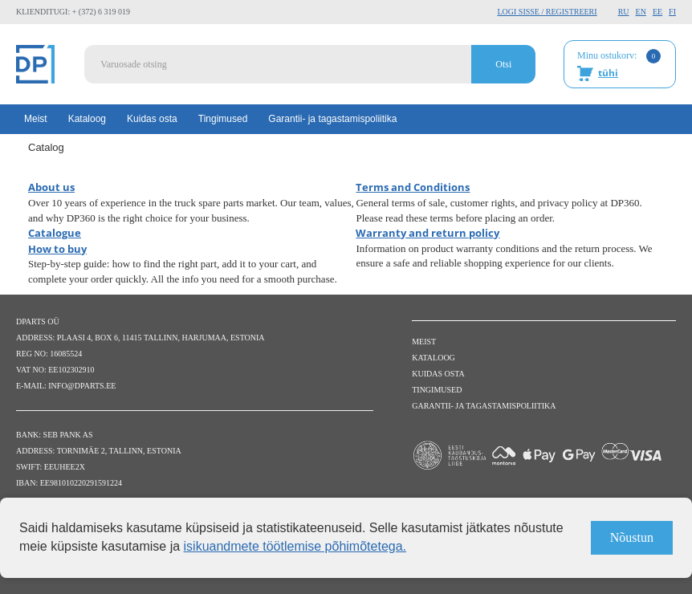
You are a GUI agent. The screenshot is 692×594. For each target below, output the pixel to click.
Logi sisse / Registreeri (546, 11)
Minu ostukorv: (619, 65)
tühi (608, 72)
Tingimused (223, 118)
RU (623, 11)
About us (51, 187)
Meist (35, 118)
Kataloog (87, 118)
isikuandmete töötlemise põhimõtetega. (295, 546)
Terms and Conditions (413, 187)
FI (672, 11)
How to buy (57, 249)
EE (657, 11)
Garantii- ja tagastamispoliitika (332, 118)
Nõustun (631, 537)
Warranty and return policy (427, 233)
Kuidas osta (152, 118)
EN (641, 11)
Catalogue (54, 233)
